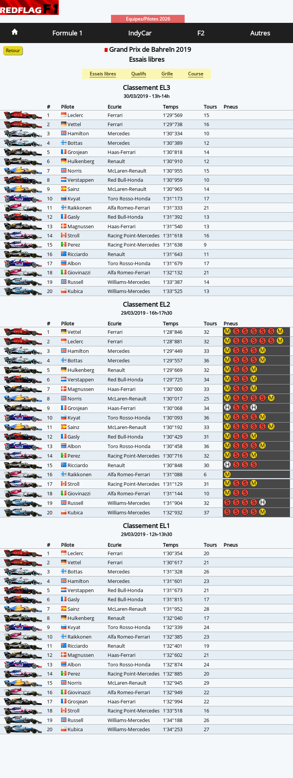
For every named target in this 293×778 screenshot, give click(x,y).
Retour (13, 50)
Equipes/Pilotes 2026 (148, 19)
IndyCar (139, 33)
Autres (260, 33)
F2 (200, 33)
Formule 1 (67, 33)
